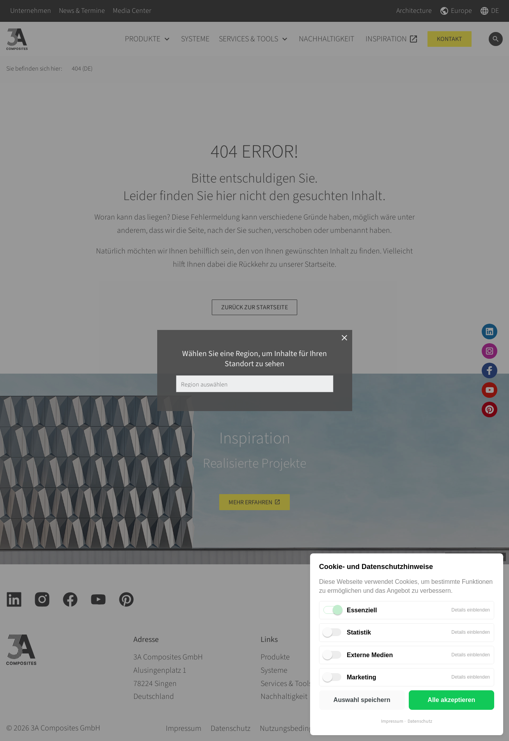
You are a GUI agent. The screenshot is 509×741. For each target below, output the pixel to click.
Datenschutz (420, 721)
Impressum (392, 721)
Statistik (359, 632)
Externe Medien (370, 655)
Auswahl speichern (361, 700)
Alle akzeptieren (451, 700)
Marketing (361, 677)
